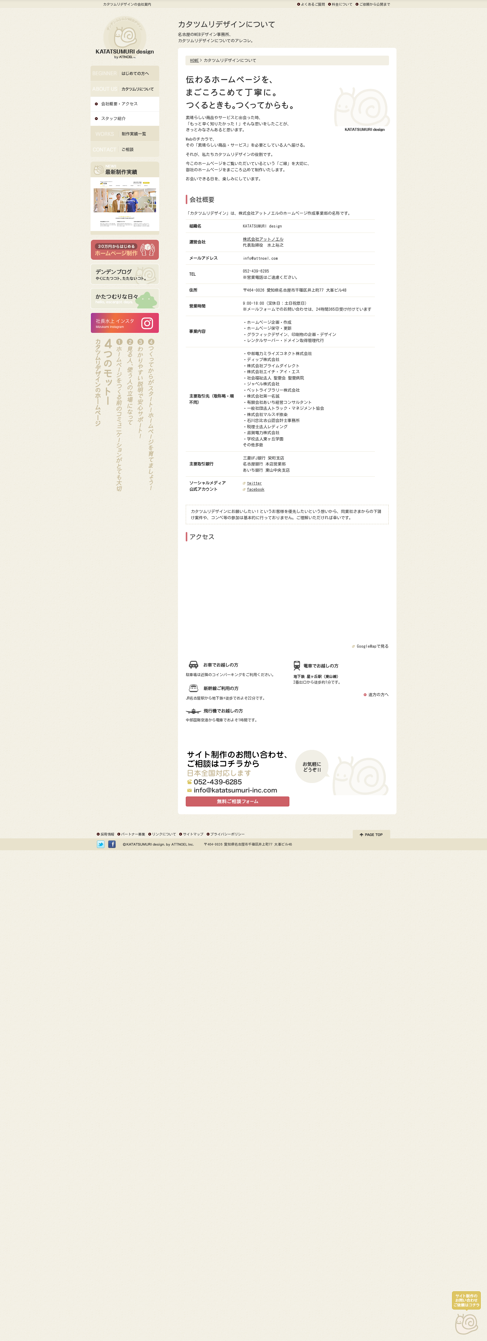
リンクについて (164, 834)
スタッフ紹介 (113, 119)
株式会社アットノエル (263, 239)
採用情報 (107, 834)
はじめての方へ (125, 84)
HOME (194, 60)
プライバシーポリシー (227, 834)
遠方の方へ (378, 695)
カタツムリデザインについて (125, 100)
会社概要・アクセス (119, 104)
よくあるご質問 (313, 4)
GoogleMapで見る (373, 646)
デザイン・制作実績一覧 (125, 144)
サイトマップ (193, 834)
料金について (342, 4)
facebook (255, 489)
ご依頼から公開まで (374, 4)
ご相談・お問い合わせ (125, 160)
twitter (254, 483)
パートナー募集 (133, 834)
